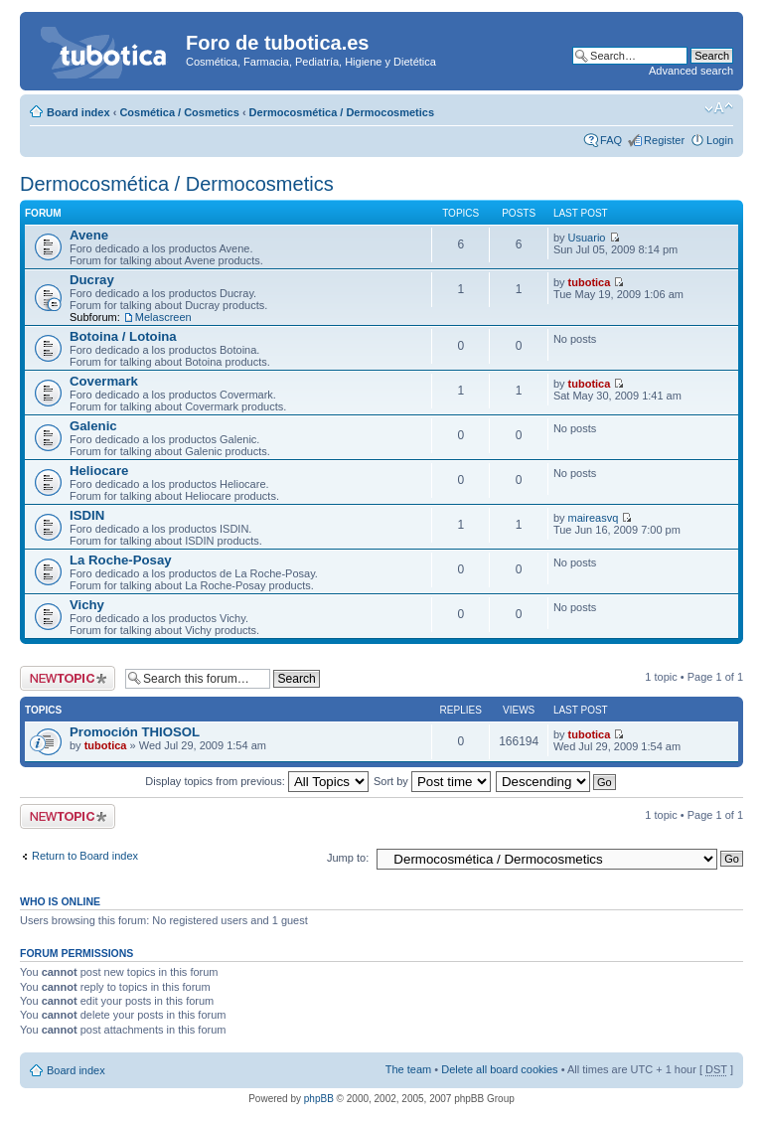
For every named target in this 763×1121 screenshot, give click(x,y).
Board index (78, 112)
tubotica (589, 282)
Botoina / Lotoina (123, 336)
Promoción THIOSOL (135, 731)
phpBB (319, 1098)
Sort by (432, 781)
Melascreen (163, 317)
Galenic (93, 425)
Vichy (87, 604)
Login (719, 140)
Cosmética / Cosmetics (178, 112)
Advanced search (691, 71)
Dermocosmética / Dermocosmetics (341, 112)
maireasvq (593, 518)
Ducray (92, 279)
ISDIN (87, 515)
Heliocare (99, 470)
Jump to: (348, 858)
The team (408, 1069)
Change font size (718, 108)
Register (664, 140)
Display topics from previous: (257, 781)
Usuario (587, 237)
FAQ (611, 140)
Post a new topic (67, 678)
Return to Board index (85, 856)
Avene (89, 235)
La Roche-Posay (121, 560)
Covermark (104, 381)
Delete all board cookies (499, 1069)
